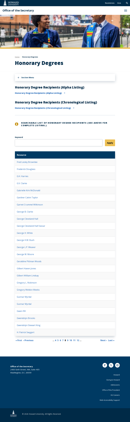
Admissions (115, 385)
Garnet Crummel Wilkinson (30, 204)
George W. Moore (25, 254)
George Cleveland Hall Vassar (31, 225)
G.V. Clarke (22, 183)
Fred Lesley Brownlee (27, 162)
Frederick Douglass (26, 169)
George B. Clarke (25, 211)
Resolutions (109, 3)
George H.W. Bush (25, 240)
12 (78, 340)
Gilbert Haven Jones (26, 268)
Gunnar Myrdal (24, 296)
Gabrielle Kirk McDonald (28, 190)
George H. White (25, 233)
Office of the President (111, 390)
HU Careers (115, 395)
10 (71, 340)
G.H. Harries (22, 176)
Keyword (19, 137)
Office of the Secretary (18, 10)
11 (74, 340)
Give (119, 3)
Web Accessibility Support (110, 400)
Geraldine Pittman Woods (29, 261)
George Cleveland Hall (27, 218)
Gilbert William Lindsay (28, 275)
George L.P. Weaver (26, 247)
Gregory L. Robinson (27, 282)
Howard (117, 375)
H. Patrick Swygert (25, 332)
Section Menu (27, 77)
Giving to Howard (113, 380)
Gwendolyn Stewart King (28, 325)
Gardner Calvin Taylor (27, 197)
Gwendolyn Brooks (26, 318)
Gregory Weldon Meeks (28, 289)
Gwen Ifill (21, 311)
